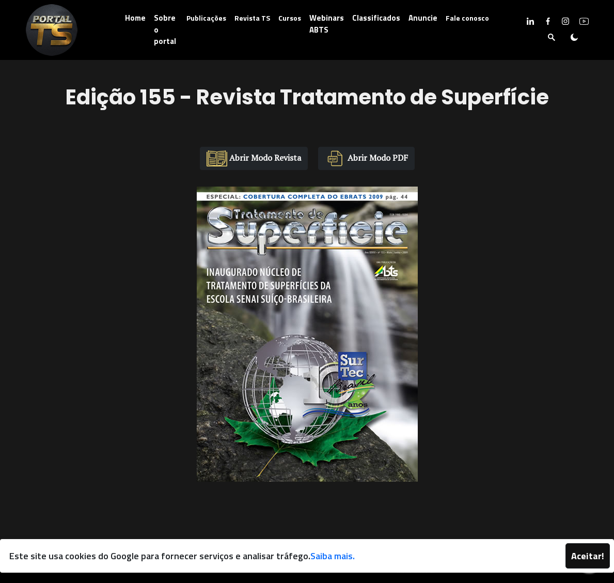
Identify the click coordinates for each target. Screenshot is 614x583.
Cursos (289, 17)
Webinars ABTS (326, 24)
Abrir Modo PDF (366, 158)
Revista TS (252, 17)
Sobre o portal (165, 29)
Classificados (376, 18)
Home (135, 18)
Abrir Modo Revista (254, 158)
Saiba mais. (332, 556)
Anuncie (422, 18)
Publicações (206, 17)
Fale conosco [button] (467, 17)
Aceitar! (587, 556)
